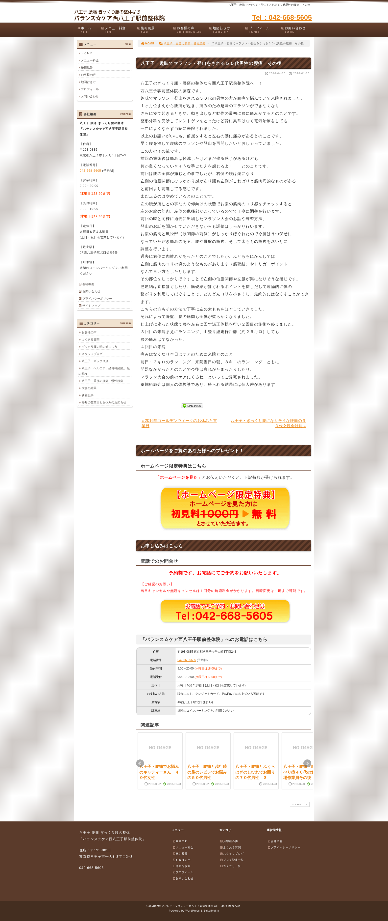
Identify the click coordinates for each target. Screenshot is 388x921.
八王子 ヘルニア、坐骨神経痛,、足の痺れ (104, 370)
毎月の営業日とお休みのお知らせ (104, 402)
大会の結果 (89, 388)
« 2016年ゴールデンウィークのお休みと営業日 (179, 423)
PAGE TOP (299, 804)
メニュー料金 (117, 30)
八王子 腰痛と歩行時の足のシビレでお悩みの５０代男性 (207, 772)
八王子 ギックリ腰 (95, 361)
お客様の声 (189, 30)
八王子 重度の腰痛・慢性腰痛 (182, 43)
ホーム (87, 30)
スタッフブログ (92, 354)
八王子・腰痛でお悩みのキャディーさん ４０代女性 (159, 772)
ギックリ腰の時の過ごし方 (99, 346)
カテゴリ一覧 (230, 866)
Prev (140, 763)
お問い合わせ (297, 30)
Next (307, 763)
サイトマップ (91, 305)
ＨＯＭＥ (87, 53)
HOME (147, 43)
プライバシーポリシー (97, 298)
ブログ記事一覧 (232, 859)
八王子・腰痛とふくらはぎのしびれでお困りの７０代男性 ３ (255, 772)
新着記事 (88, 395)
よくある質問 (90, 339)
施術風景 (153, 30)
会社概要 (88, 284)
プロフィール (261, 30)
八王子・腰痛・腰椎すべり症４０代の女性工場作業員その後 (303, 772)
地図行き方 (225, 30)
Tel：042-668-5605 (282, 17)
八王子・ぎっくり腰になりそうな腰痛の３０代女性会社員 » (268, 423)
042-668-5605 (186, 660)
